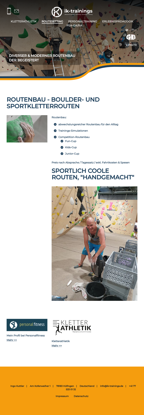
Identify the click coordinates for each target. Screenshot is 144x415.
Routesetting (52, 21)
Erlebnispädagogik (117, 21)
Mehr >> (12, 340)
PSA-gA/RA (74, 25)
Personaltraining (82, 21)
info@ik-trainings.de (111, 386)
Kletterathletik (23, 21)
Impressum (62, 396)
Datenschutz (81, 396)
